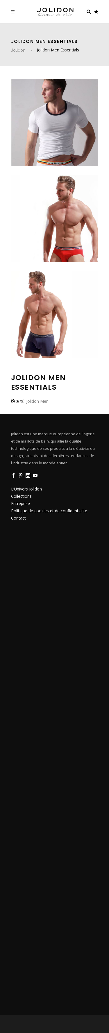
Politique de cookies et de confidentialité (49, 510)
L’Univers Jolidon (26, 489)
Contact (18, 518)
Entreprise (20, 503)
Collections (21, 496)
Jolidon (18, 50)
